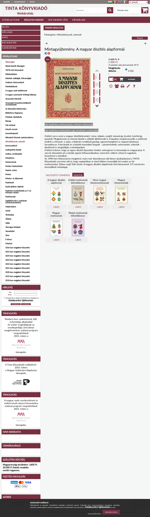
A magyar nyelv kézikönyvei (16, 91)
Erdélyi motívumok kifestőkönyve (77, 181)
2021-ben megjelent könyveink (17, 268)
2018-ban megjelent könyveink (17, 280)
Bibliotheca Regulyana (14, 113)
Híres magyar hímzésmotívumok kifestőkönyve (99, 183)
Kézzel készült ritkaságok (15, 66)
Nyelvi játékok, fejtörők (14, 187)
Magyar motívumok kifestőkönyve (56, 215)
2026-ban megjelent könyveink (17, 248)
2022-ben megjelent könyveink (17, 264)
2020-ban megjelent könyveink (17, 272)
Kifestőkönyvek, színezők (15, 141)
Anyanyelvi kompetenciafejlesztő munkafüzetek (18, 104)
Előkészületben (11, 74)
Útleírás (8, 219)
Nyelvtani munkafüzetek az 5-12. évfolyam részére (18, 192)
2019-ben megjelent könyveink (17, 276)
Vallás (7, 223)
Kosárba (131, 79)
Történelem (9, 215)
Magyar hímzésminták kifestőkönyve (121, 183)
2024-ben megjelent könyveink (17, 256)
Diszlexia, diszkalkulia (13, 117)
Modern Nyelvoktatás (13, 166)
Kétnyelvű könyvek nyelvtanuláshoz (19, 137)
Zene (7, 235)
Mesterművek (10, 162)
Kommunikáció (11, 146)
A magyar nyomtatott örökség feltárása (20, 95)
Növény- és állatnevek (14, 178)
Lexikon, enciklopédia (13, 154)
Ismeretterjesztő (11, 133)
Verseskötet (10, 231)
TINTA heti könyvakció (14, 70)
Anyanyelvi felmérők (13, 99)
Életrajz (8, 121)
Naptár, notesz (11, 170)
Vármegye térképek (12, 227)
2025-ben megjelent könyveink (17, 252)
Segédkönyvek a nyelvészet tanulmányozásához (16, 202)
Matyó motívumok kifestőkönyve (78, 214)
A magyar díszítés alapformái (56, 181)
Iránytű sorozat (11, 129)
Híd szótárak (10, 125)
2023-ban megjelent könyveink (17, 260)
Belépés (7, 2)
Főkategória (49, 34)
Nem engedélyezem (94, 513)
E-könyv (8, 239)
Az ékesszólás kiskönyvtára (15, 109)
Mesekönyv (9, 158)
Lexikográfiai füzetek (13, 150)
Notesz (8, 174)
